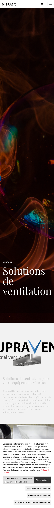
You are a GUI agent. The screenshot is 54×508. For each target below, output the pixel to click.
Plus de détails (42, 480)
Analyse (10, 482)
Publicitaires (22, 482)
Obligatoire (27, 479)
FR (43, 4)
